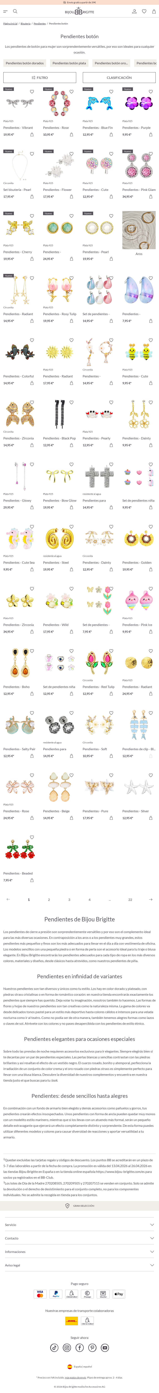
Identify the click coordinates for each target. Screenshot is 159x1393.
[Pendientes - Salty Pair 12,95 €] (20, 735)
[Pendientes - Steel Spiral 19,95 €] (60, 549)
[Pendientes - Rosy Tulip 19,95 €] (60, 300)
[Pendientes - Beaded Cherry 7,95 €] (20, 859)
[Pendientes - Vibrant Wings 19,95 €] (20, 114)
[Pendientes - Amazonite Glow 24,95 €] (60, 238)
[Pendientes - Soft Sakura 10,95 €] (99, 735)
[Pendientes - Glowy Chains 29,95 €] (20, 487)
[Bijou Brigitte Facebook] (79, 1348)
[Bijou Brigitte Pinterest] (92, 1348)
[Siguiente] (150, 899)
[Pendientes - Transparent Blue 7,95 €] (139, 300)
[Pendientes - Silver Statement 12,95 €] (139, 797)
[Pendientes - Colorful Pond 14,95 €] (20, 362)
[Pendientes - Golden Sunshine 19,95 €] (139, 549)
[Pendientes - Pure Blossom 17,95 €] (99, 797)
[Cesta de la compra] (154, 11)
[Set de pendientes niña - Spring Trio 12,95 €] (60, 673)
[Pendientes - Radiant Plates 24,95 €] (139, 673)
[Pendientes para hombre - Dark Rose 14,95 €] (60, 735)
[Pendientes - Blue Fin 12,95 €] (99, 114)
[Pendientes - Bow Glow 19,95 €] (60, 487)
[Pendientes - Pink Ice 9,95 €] (139, 611)
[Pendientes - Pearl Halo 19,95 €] (99, 238)
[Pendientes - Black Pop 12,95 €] (60, 424)
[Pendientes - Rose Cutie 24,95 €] (20, 797)
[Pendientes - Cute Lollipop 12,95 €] (99, 176)
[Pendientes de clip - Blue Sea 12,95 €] (139, 735)
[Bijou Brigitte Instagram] (67, 1348)
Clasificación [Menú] (119, 77)
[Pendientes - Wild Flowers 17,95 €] (60, 611)
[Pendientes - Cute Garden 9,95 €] (139, 362)
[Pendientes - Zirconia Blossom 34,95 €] (20, 611)
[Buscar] (15, 11)
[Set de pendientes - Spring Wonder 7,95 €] (99, 611)
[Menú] (39, 77)
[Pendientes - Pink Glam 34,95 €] (139, 176)
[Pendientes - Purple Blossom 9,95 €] (139, 114)
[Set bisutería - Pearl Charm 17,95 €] (20, 176)
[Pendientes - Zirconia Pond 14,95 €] (20, 424)
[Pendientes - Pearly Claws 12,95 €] (99, 424)
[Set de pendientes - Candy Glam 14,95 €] (99, 300)
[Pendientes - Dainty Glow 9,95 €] (139, 424)
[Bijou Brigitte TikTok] (54, 1348)
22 (130, 899)
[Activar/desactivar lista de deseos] (32, 92)
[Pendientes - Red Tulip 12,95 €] (99, 673)
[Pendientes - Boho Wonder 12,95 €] (20, 673)
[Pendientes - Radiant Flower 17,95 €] (60, 362)
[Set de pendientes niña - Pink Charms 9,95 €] (139, 487)
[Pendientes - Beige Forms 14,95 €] (60, 797)
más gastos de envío (75, 1377)
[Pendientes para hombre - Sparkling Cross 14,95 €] (99, 487)
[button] (134, 11)
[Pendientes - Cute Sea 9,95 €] (20, 549)
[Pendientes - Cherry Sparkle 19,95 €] (20, 238)
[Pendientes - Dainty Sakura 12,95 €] (99, 549)
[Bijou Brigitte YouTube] (105, 1348)
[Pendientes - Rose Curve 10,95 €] (60, 114)
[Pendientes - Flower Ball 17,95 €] (60, 176)
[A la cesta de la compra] (32, 134)
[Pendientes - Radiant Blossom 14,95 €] (20, 300)
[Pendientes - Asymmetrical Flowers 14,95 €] (99, 362)
